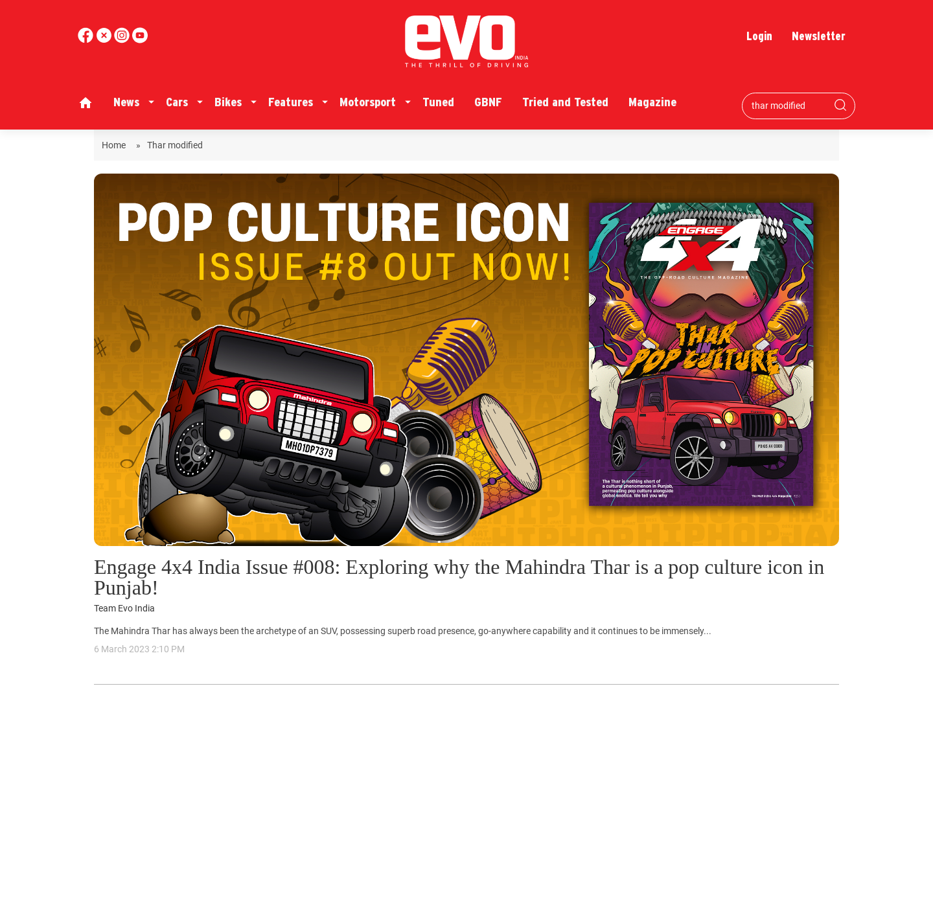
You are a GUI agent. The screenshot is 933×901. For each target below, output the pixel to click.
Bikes (228, 102)
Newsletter (819, 36)
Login (759, 36)
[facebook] (87, 40)
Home (116, 145)
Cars (177, 102)
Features (290, 102)
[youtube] (123, 40)
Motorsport (368, 102)
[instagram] (140, 40)
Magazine (652, 102)
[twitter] (105, 40)
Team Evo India (124, 608)
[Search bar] (788, 105)
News (126, 102)
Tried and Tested (565, 102)
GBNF (488, 102)
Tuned (438, 102)
